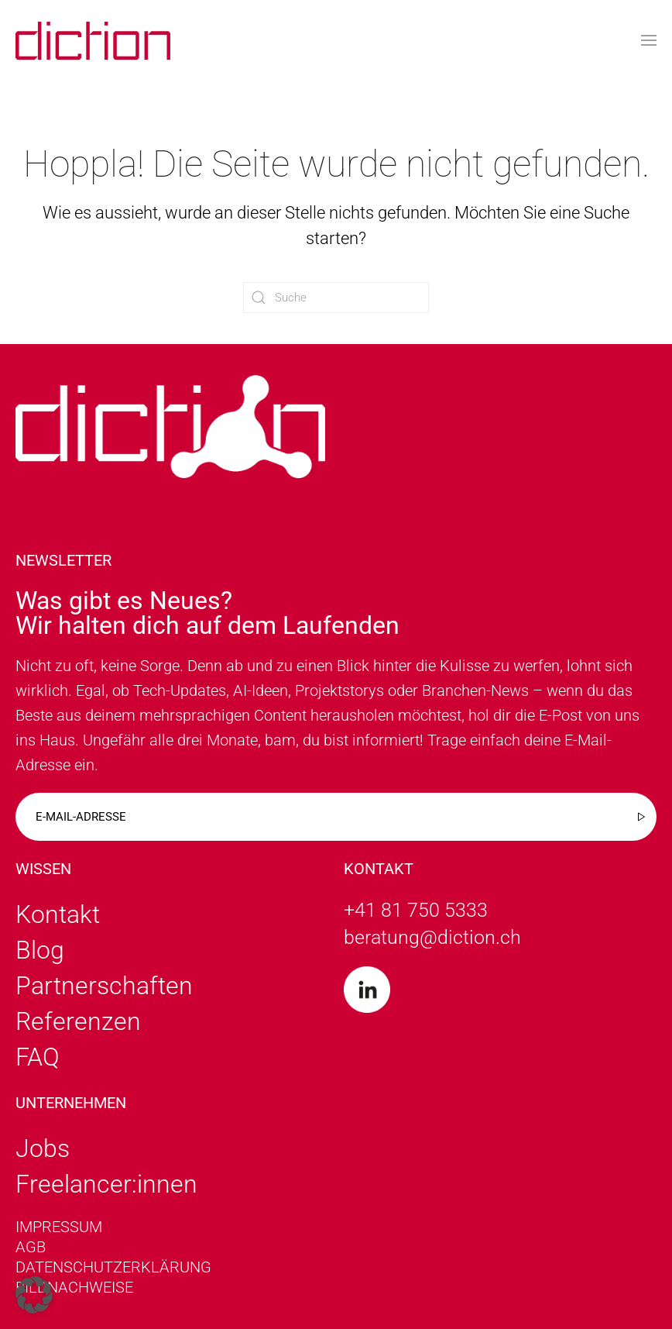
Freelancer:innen (106, 1184)
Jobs (42, 1148)
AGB (30, 1247)
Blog (39, 950)
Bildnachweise (74, 1287)
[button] (649, 40)
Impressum (58, 1226)
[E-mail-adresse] (336, 817)
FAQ (37, 1057)
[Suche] (336, 297)
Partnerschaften (104, 985)
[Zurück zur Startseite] (92, 40)
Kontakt (57, 914)
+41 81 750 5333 (416, 910)
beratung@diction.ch (432, 937)
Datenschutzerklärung (113, 1267)
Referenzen (78, 1021)
